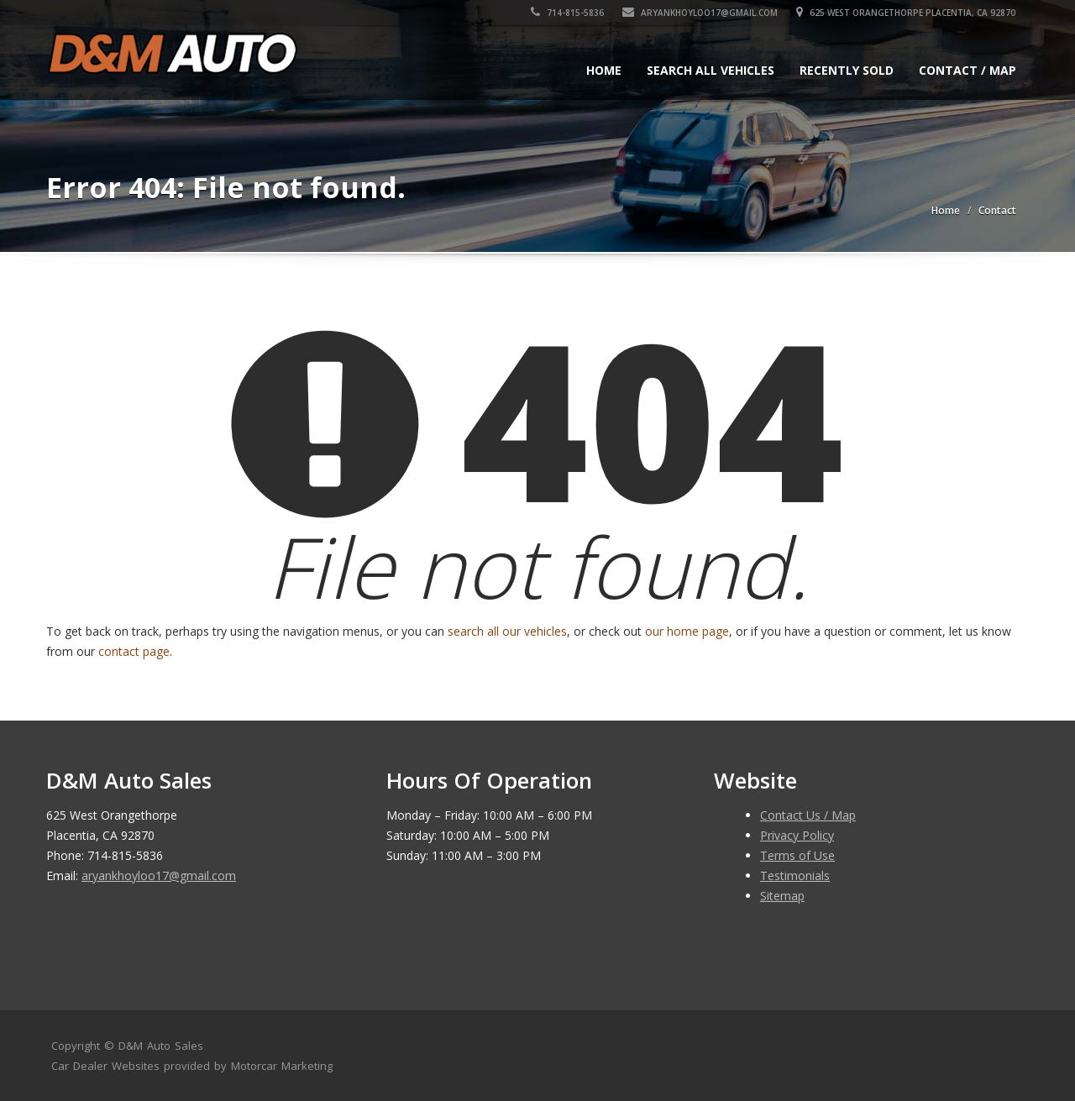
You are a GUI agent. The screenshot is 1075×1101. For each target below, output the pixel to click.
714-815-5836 (568, 12)
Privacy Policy (797, 835)
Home (603, 70)
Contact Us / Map (808, 815)
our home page (687, 631)
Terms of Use (797, 855)
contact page (134, 651)
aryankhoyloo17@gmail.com (701, 12)
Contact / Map (967, 70)
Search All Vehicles (710, 70)
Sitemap (782, 896)
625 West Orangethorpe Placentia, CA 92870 (906, 12)
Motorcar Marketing (282, 1065)
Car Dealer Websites (105, 1065)
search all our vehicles (507, 631)
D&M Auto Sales (160, 1045)
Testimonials (795, 875)
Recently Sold (847, 70)
